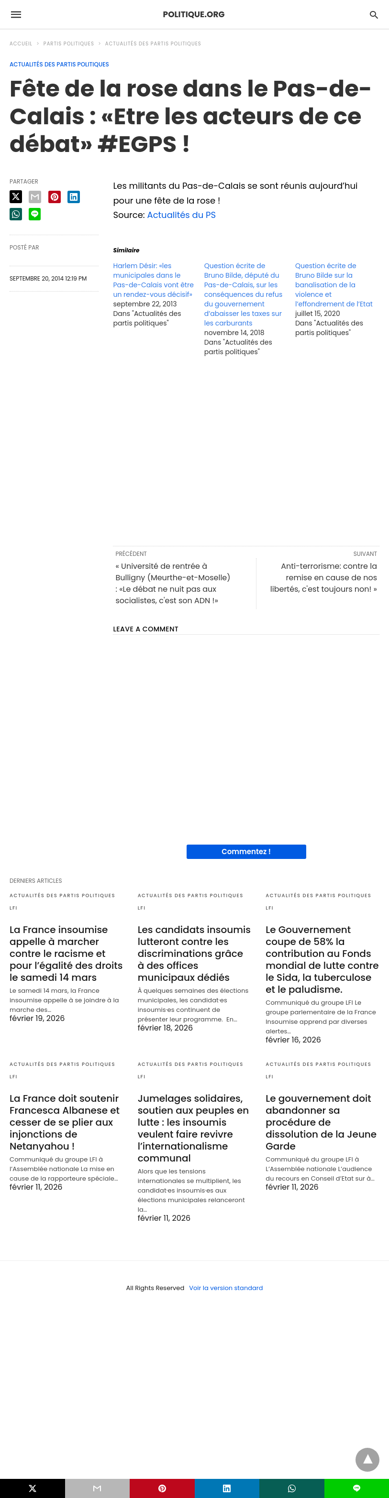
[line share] (35, 214)
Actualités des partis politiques (153, 43)
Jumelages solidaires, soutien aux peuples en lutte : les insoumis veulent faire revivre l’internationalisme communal (193, 1128)
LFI (14, 908)
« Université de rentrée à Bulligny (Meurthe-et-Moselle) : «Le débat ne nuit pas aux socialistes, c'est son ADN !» (172, 583)
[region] (246, 450)
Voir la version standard (226, 1287)
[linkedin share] (73, 197)
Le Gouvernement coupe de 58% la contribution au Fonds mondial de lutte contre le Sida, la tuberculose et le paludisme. (322, 959)
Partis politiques (69, 43)
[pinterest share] (54, 197)
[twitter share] (16, 196)
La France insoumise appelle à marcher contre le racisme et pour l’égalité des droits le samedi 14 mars (66, 953)
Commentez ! (246, 852)
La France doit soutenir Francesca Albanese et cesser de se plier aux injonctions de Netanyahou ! (65, 1122)
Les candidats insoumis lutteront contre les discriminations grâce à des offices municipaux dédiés (194, 953)
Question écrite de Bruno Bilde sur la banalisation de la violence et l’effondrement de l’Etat (334, 285)
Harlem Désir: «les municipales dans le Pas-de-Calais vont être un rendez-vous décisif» (153, 280)
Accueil (21, 43)
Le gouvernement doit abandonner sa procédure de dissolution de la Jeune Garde (321, 1122)
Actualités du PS (181, 215)
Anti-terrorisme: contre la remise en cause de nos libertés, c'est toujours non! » (323, 578)
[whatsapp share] (16, 214)
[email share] (35, 197)
